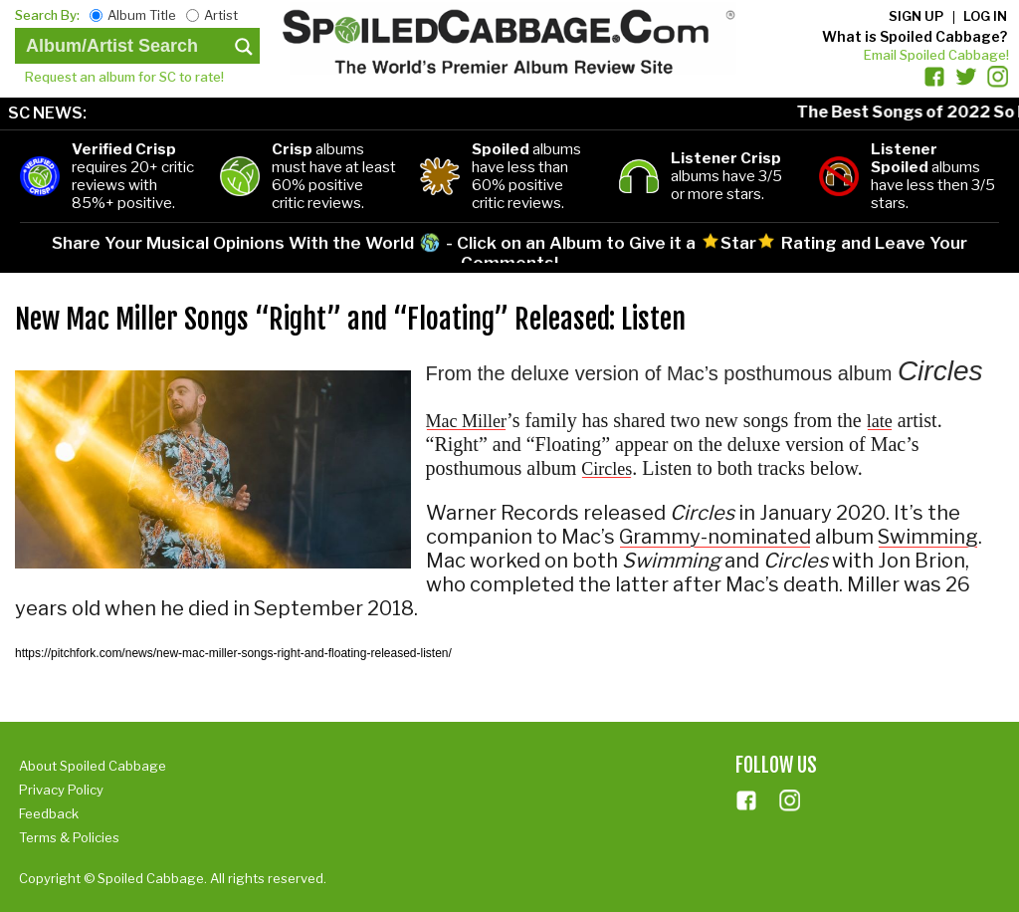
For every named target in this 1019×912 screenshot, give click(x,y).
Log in (985, 16)
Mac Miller (466, 421)
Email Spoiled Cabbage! (936, 55)
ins (790, 800)
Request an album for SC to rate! (124, 77)
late (880, 421)
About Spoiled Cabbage (92, 766)
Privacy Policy (61, 790)
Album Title (141, 15)
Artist (221, 15)
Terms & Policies (69, 837)
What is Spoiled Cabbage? (914, 36)
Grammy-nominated (715, 537)
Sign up (916, 16)
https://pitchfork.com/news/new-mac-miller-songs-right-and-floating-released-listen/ (233, 653)
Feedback (49, 813)
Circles (606, 469)
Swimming (928, 537)
